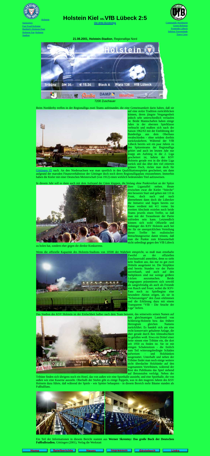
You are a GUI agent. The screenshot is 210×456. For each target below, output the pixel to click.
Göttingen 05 (44, 170)
